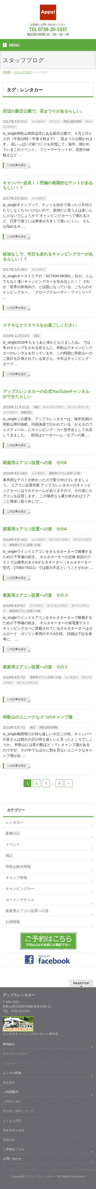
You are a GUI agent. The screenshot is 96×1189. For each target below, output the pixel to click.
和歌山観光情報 (72, 121)
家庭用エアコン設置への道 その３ (35, 595)
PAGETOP (81, 983)
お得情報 (13, 922)
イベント (54, 121)
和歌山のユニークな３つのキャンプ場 (37, 717)
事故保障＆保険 (13, 1130)
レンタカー (38, 121)
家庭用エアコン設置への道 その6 (35, 462)
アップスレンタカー (42, 1176)
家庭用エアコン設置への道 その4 (35, 529)
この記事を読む (16, 165)
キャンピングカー (53, 406)
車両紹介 (9, 1044)
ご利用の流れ (12, 1101)
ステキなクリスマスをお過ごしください (40, 325)
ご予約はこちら (13, 1149)
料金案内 (9, 1082)
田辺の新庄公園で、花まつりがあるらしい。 (44, 111)
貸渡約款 (9, 1139)
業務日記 (26, 412)
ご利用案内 (10, 1092)
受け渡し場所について (18, 1111)
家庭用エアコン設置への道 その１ (35, 667)
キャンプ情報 (16, 877)
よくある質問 (12, 1120)
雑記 (36, 335)
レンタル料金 (12, 1073)
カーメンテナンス (78, 406)
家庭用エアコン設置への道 (64, 473)
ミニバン (9, 1063)
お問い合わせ (12, 1158)
